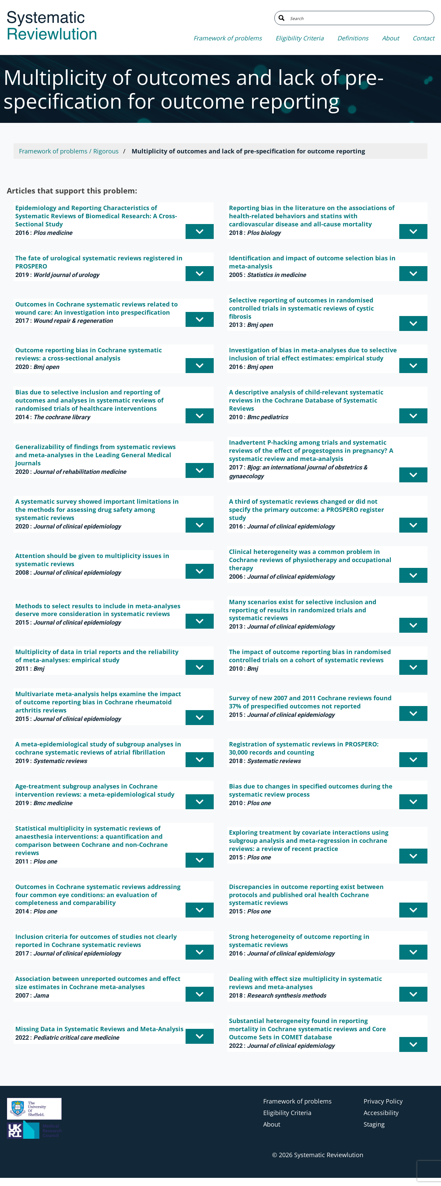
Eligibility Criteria (299, 38)
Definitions (352, 38)
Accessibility (381, 1113)
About (390, 38)
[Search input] (359, 18)
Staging (374, 1124)
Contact (423, 38)
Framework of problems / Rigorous (69, 151)
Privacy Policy (383, 1101)
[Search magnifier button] (281, 18)
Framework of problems (227, 38)
